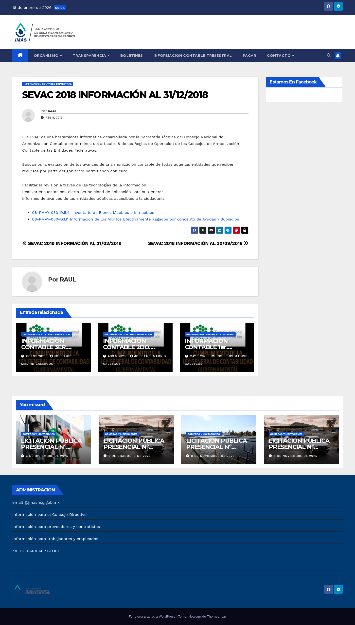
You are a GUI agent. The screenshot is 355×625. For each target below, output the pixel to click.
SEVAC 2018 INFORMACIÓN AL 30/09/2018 (198, 243)
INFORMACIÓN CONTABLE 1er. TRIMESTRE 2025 (209, 347)
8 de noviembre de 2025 (213, 456)
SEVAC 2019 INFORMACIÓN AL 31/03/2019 (71, 243)
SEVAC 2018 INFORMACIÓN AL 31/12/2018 (115, 95)
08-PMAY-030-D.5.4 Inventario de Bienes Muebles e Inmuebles (93, 212)
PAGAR (249, 55)
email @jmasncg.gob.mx (36, 502)
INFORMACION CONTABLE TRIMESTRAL (193, 55)
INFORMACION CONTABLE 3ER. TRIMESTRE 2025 (45, 347)
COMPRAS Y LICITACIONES (38, 434)
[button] (329, 55)
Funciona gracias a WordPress (152, 616)
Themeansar (216, 616)
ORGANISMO (47, 55)
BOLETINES (131, 55)
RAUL (52, 111)
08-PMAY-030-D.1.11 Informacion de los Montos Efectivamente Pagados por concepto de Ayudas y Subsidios (135, 219)
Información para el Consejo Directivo (49, 514)
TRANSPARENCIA (90, 55)
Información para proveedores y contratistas (56, 526)
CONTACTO (279, 55)
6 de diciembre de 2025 (47, 456)
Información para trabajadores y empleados (55, 538)
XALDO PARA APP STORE (36, 550)
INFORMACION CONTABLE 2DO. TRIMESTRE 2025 (127, 347)
